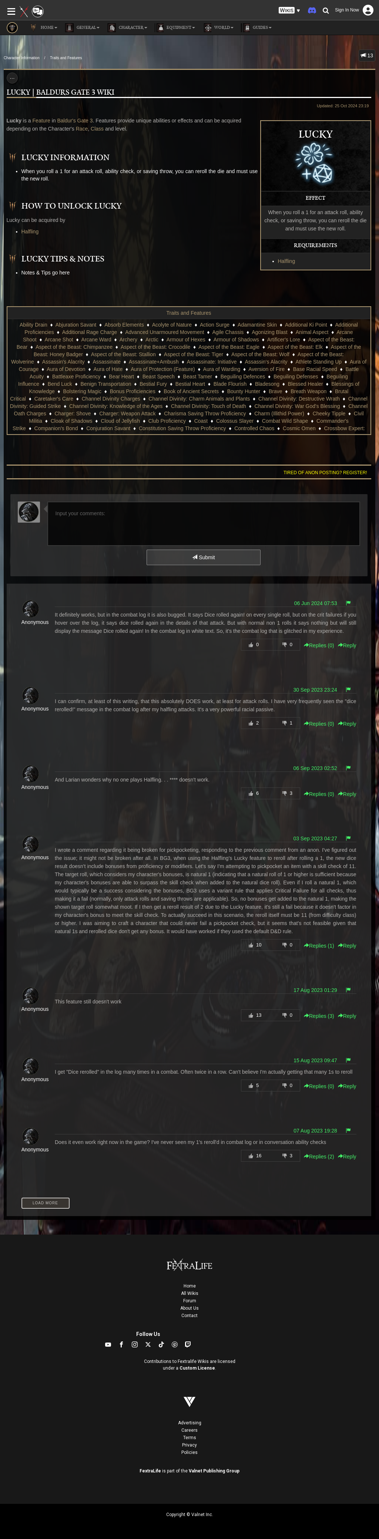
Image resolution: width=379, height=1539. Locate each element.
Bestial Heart (190, 384)
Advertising (189, 1422)
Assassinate (106, 362)
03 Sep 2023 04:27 (315, 838)
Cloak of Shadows (72, 421)
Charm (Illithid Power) (279, 413)
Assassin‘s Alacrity (266, 362)
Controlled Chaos (254, 428)
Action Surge (214, 325)
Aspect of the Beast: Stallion (123, 354)
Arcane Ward (96, 339)
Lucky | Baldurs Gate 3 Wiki (60, 93)
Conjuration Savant (108, 428)
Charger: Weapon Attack (127, 413)
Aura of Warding (222, 369)
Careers (189, 1430)
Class (97, 129)
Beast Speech (158, 376)
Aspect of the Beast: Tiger (193, 354)
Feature (41, 121)
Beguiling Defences (243, 376)
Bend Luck (60, 384)
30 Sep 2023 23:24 (315, 690)
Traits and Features (66, 58)
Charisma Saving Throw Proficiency (205, 413)
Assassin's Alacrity (63, 362)
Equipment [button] (175, 27)
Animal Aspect (312, 332)
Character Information (22, 58)
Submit (203, 557)
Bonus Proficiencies (132, 391)
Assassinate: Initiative (212, 362)
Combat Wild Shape (285, 421)
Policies (189, 1452)
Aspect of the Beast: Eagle (228, 347)
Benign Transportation (106, 384)
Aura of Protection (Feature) (163, 369)
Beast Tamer (197, 376)
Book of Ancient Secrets (191, 391)
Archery (128, 339)
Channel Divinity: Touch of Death (208, 406)
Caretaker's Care (53, 399)
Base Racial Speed (315, 369)
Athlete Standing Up (319, 362)
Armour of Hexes (186, 339)
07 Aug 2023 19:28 (315, 1131)
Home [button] (43, 27)
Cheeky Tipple (329, 413)
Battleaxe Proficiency (76, 376)
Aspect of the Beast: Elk (295, 347)
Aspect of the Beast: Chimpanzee (74, 347)
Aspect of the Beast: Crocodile (155, 347)
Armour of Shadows (236, 339)
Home (190, 1286)
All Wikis (189, 1293)
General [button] (82, 27)
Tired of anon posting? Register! (325, 472)
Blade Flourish (230, 384)
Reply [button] (347, 645)
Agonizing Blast (270, 332)
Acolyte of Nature (172, 325)
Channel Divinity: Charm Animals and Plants (199, 399)
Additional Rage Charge (89, 332)
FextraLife (150, 1471)
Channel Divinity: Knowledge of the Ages (115, 406)
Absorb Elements (124, 325)
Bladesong (267, 384)
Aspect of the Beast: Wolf (260, 354)
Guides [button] (256, 27)
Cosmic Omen (299, 428)
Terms (189, 1437)
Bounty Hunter (244, 391)
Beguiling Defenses (296, 376)
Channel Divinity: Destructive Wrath (299, 399)
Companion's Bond (56, 428)
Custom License (197, 1368)
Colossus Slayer (235, 421)
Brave (275, 391)
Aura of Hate (108, 369)
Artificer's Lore (283, 339)
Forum (189, 1300)
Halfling (286, 261)
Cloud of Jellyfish (120, 421)
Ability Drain (33, 325)
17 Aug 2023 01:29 (315, 990)
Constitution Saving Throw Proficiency (182, 428)
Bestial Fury (153, 384)
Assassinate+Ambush (154, 362)
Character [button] (127, 27)
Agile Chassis (228, 332)
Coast (201, 421)
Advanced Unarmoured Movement (164, 332)
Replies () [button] (319, 645)
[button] (289, 10)
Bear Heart (121, 376)
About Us (189, 1308)
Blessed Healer (305, 384)
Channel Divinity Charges (111, 399)
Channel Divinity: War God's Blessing (297, 406)
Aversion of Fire (266, 369)
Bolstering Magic (82, 391)
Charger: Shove (72, 413)
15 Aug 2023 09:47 (315, 1060)
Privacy (189, 1445)
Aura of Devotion (66, 369)
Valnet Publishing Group (214, 1471)
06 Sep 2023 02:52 (315, 768)
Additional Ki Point (306, 325)
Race (82, 129)
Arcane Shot (59, 339)
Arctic (151, 339)
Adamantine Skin (257, 325)
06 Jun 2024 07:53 (315, 603)
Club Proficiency (167, 421)
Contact (189, 1315)
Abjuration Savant (76, 325)
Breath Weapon (308, 391)
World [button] (218, 27)
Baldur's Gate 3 (75, 121)
